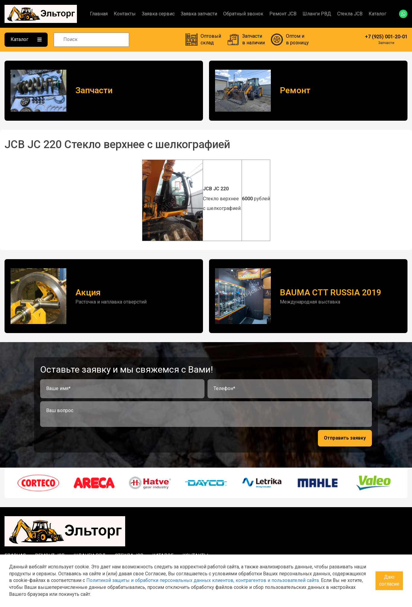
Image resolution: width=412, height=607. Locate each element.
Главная (99, 14)
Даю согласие (389, 580)
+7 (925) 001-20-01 (386, 37)
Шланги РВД (317, 14)
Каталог (377, 14)
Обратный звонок (243, 14)
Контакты (125, 14)
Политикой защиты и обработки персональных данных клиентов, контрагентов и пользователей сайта (202, 580)
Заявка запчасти (199, 14)
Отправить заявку (345, 438)
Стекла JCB (350, 14)
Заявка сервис (158, 14)
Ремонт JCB (282, 14)
